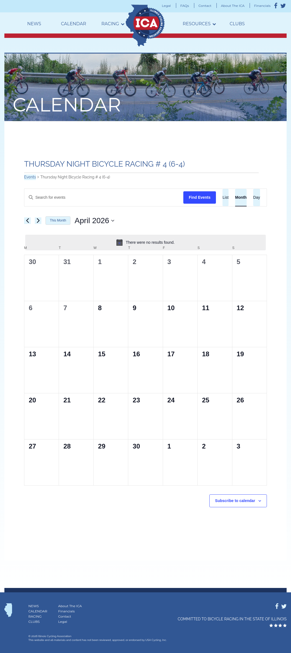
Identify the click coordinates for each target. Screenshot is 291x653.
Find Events (199, 197)
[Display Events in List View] (225, 197)
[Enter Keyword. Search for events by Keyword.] (103, 197)
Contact (204, 6)
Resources (197, 23)
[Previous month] (27, 220)
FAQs (184, 6)
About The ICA (232, 6)
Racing (110, 23)
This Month (58, 220)
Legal (166, 6)
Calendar (73, 23)
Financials (262, 6)
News (34, 23)
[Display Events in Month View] (241, 197)
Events (30, 177)
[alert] (145, 242)
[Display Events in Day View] (256, 197)
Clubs (237, 23)
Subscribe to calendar (235, 500)
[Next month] (38, 220)
